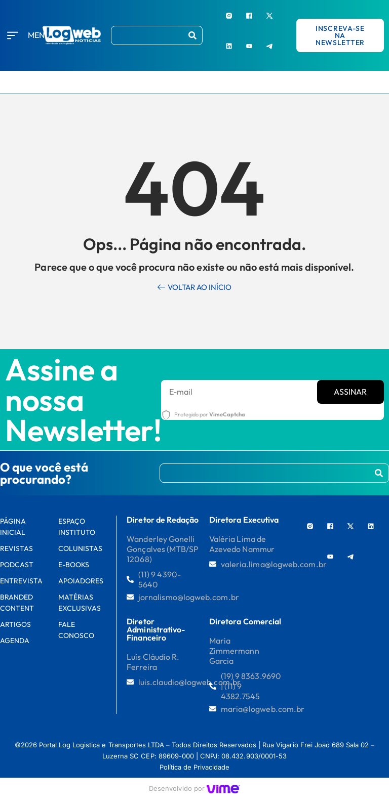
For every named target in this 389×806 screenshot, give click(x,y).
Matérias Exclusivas (79, 602)
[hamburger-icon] (376, 82)
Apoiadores (80, 580)
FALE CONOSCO (76, 630)
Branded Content (17, 602)
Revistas (16, 548)
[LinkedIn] (229, 45)
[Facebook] (249, 15)
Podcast (16, 564)
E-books (73, 564)
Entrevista (21, 580)
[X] (269, 15)
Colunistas (80, 548)
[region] (131, 729)
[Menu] (12, 35)
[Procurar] (192, 35)
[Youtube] (249, 45)
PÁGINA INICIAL (13, 527)
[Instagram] (229, 15)
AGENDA (14, 640)
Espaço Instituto (76, 527)
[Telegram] (269, 45)
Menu (39, 35)
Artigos (15, 624)
